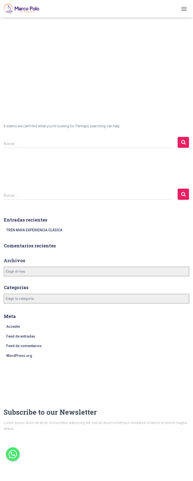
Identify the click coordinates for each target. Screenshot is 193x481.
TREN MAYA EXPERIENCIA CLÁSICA (34, 230)
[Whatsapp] (13, 454)
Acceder (13, 327)
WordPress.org (19, 356)
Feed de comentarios (24, 346)
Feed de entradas (20, 336)
